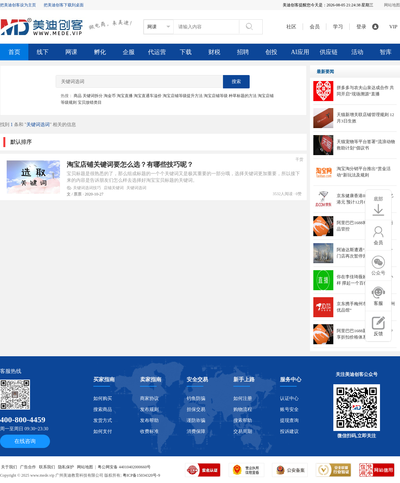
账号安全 (289, 409)
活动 (357, 52)
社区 (291, 26)
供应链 (329, 52)
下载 (186, 52)
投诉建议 (289, 431)
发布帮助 (149, 420)
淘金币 (110, 95)
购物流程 (242, 409)
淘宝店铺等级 (216, 95)
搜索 (236, 81)
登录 (361, 26)
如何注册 (242, 398)
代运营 (157, 52)
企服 (129, 52)
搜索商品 (102, 409)
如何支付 (102, 431)
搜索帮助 (242, 420)
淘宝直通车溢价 (148, 95)
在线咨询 (25, 441)
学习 (339, 26)
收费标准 (149, 431)
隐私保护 (66, 467)
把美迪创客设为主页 (18, 5)
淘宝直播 (125, 95)
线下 (43, 52)
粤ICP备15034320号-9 (141, 475)
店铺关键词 (114, 187)
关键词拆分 (93, 95)
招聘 (243, 52)
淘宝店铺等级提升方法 (183, 95)
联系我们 (47, 467)
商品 (78, 95)
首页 (14, 52)
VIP (393, 26)
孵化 (100, 52)
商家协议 (149, 398)
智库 (386, 52)
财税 (214, 52)
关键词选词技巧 (87, 187)
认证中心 (289, 398)
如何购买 (102, 398)
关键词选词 (136, 187)
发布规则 (149, 409)
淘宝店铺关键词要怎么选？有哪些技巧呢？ (130, 164)
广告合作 (28, 467)
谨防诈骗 (196, 420)
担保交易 (196, 409)
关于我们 (9, 467)
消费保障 (196, 431)
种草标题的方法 (243, 95)
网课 (71, 52)
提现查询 (289, 420)
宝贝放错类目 (90, 102)
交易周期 (242, 431)
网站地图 (392, 5)
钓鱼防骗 (196, 398)
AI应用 (300, 52)
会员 (316, 26)
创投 (271, 52)
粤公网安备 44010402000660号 (124, 467)
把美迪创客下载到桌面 (64, 5)
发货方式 (102, 420)
